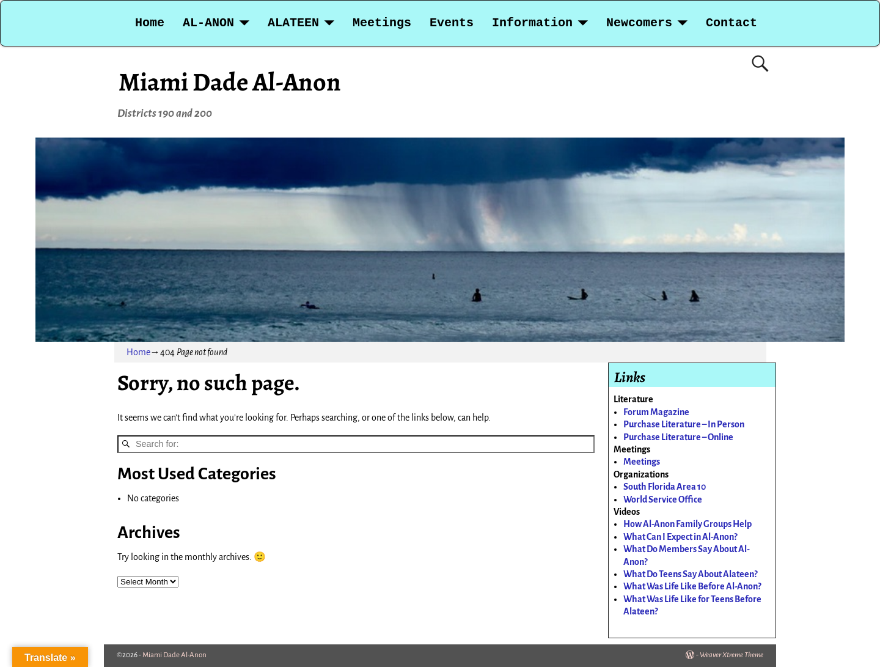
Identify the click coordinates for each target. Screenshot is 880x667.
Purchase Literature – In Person (683, 424)
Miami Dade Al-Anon (230, 81)
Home (149, 23)
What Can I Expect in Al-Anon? (680, 537)
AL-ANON (208, 23)
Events (452, 23)
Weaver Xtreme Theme (731, 655)
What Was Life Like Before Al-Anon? (692, 586)
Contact (731, 23)
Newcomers (639, 23)
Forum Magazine (656, 412)
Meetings (382, 23)
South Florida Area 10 (664, 487)
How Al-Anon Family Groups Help (687, 524)
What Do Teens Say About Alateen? (690, 574)
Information (532, 23)
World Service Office (662, 499)
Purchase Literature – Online (678, 437)
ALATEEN (293, 23)
